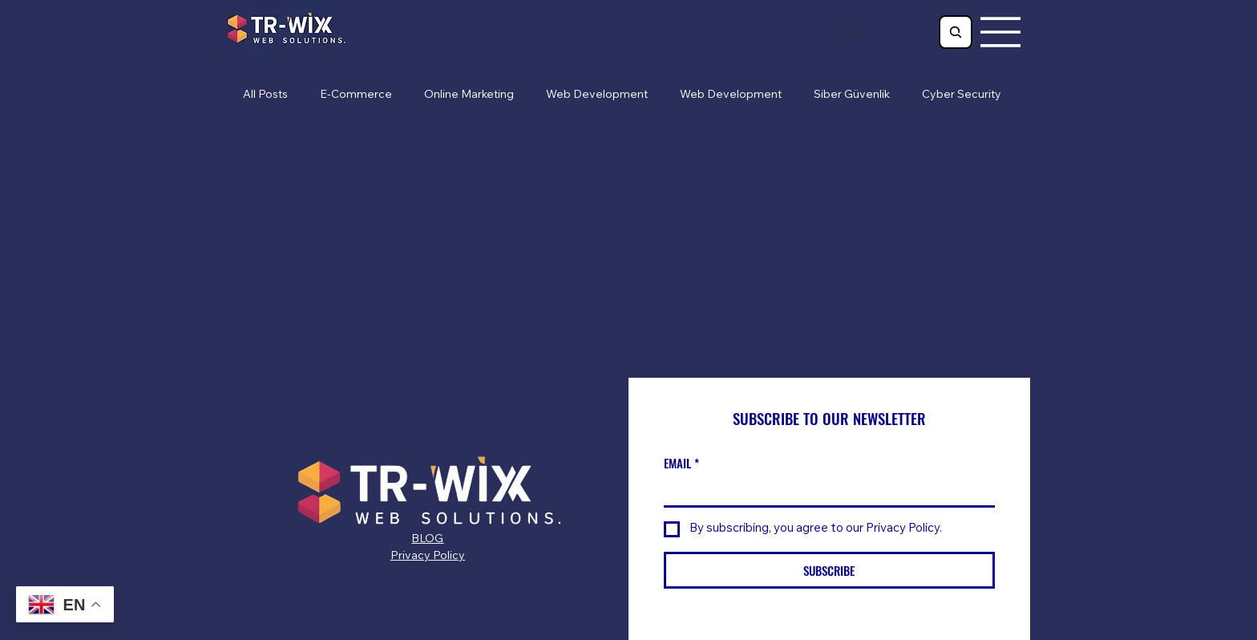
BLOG (427, 539)
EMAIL (681, 463)
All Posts (265, 95)
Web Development (597, 95)
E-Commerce (356, 95)
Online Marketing (469, 95)
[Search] (853, 32)
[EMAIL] (824, 491)
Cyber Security (961, 95)
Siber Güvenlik (852, 95)
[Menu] (1001, 32)
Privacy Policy (427, 556)
